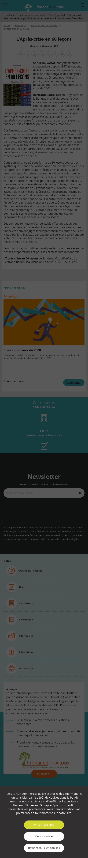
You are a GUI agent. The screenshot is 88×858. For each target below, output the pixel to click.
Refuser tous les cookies (44, 848)
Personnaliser (44, 836)
